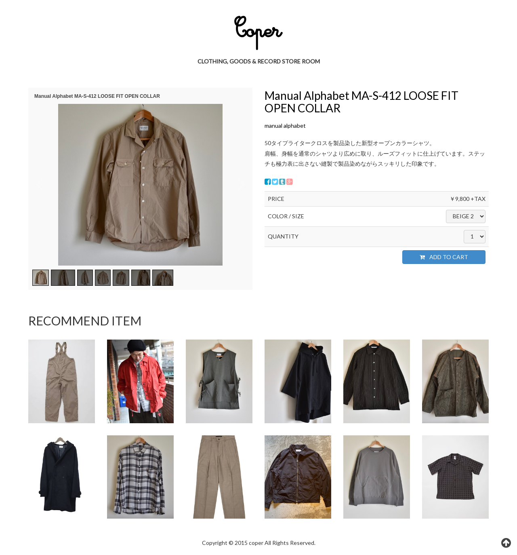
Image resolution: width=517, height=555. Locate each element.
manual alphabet (285, 125)
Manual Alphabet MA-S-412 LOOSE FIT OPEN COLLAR (361, 102)
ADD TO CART (444, 256)
